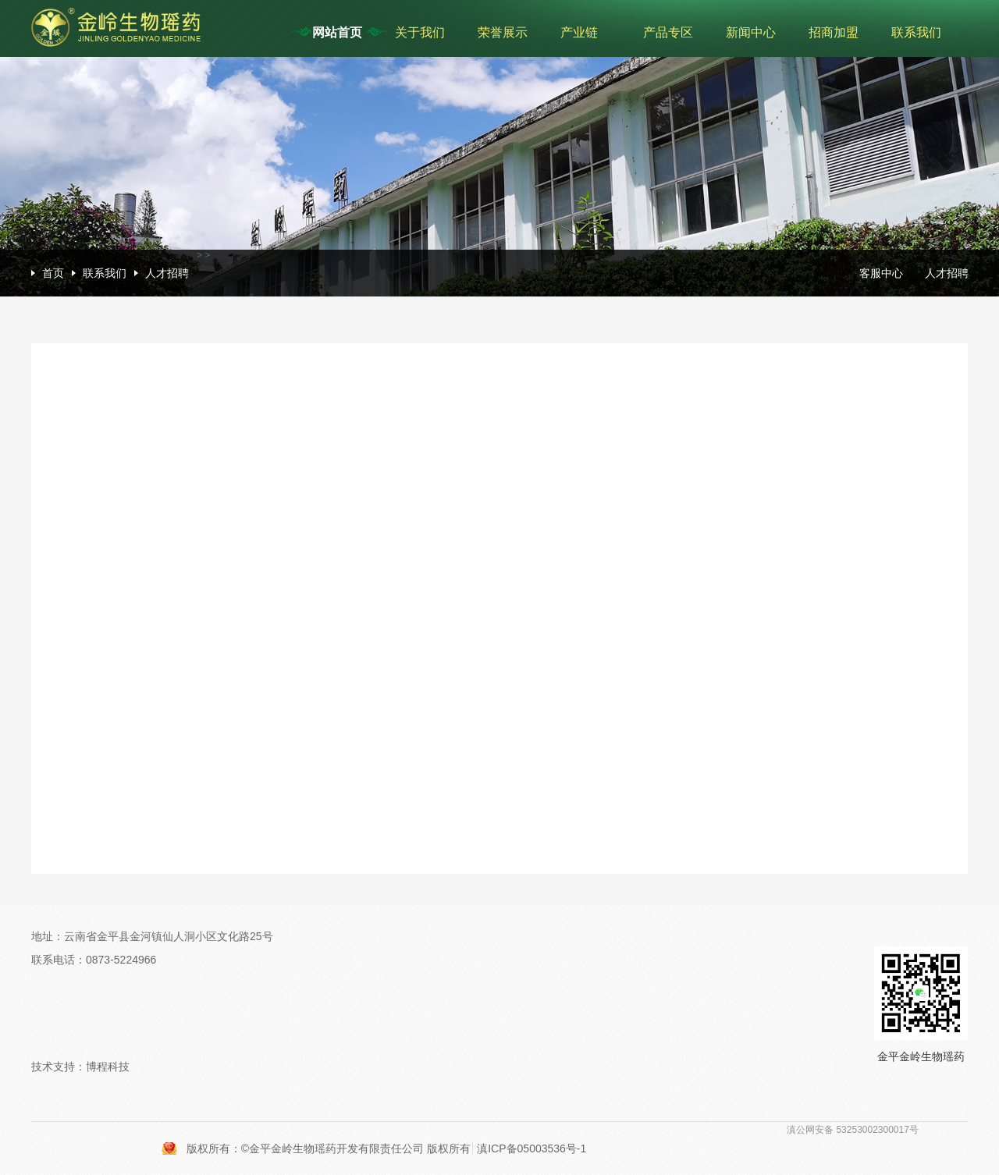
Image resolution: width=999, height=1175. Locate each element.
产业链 (579, 32)
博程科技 (108, 1066)
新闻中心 (751, 32)
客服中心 (881, 273)
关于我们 (420, 32)
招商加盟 (834, 32)
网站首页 (337, 32)
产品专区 (668, 32)
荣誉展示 (503, 32)
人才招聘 (167, 273)
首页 (53, 273)
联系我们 (916, 32)
